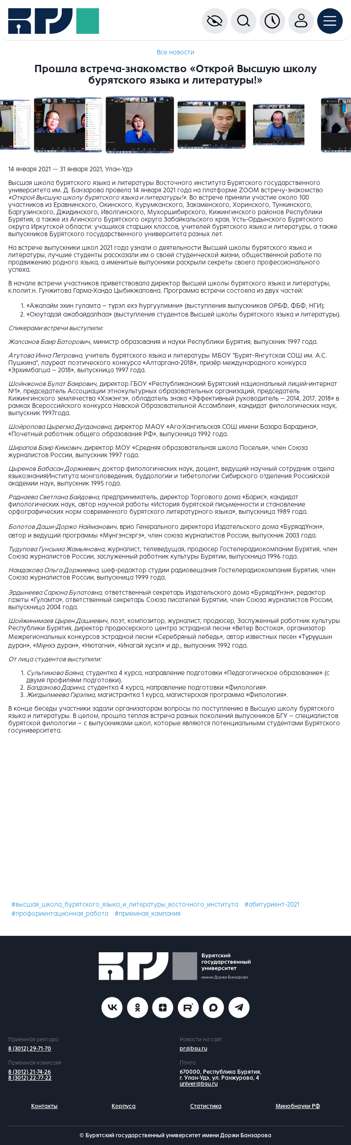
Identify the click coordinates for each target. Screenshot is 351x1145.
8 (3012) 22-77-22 (30, 1078)
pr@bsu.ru (193, 1048)
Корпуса (124, 1106)
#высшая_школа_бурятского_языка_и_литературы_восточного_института (124, 904)
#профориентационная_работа (59, 913)
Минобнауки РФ (298, 1106)
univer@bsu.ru (199, 1084)
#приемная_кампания (148, 913)
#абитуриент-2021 (272, 904)
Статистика (206, 1106)
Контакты (44, 1106)
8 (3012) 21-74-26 (29, 1072)
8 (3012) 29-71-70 (29, 1048)
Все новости (175, 52)
